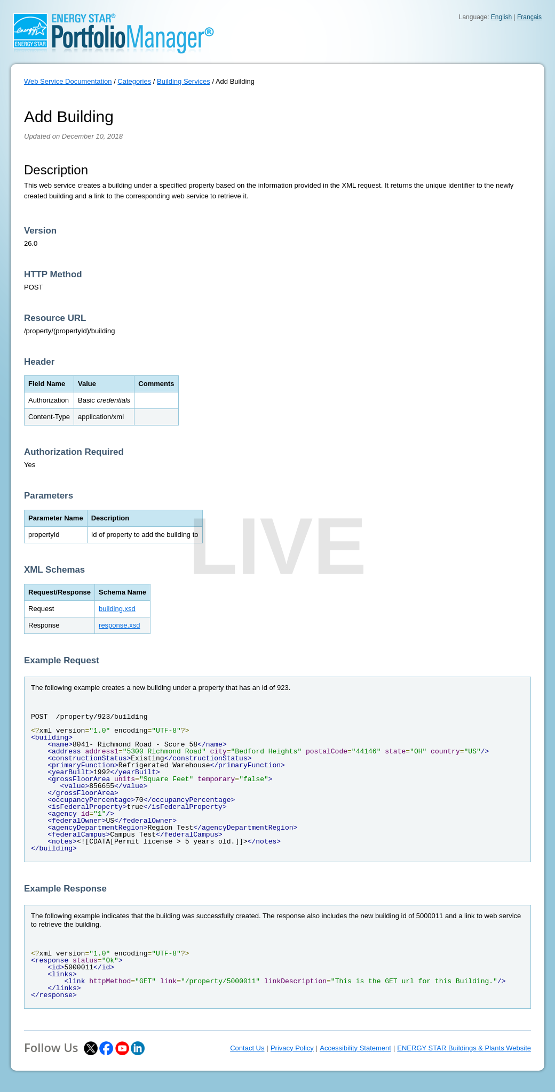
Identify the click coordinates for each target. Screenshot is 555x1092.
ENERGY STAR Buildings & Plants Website (464, 1048)
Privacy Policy (292, 1048)
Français (529, 17)
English (501, 17)
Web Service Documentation (68, 81)
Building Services (183, 81)
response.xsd (119, 625)
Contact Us (247, 1048)
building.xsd (117, 609)
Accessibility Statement (355, 1048)
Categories (134, 81)
